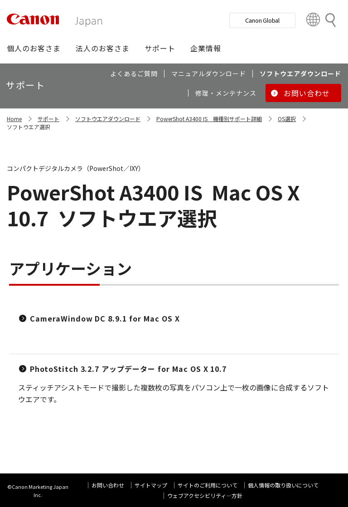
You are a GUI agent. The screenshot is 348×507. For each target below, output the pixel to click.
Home (14, 118)
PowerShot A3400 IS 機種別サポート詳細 (209, 118)
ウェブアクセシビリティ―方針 (204, 495)
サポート (48, 118)
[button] (34, 48)
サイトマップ (151, 485)
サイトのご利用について (207, 485)
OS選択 (287, 118)
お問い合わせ (108, 485)
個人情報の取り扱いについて (283, 485)
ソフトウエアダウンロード (107, 118)
